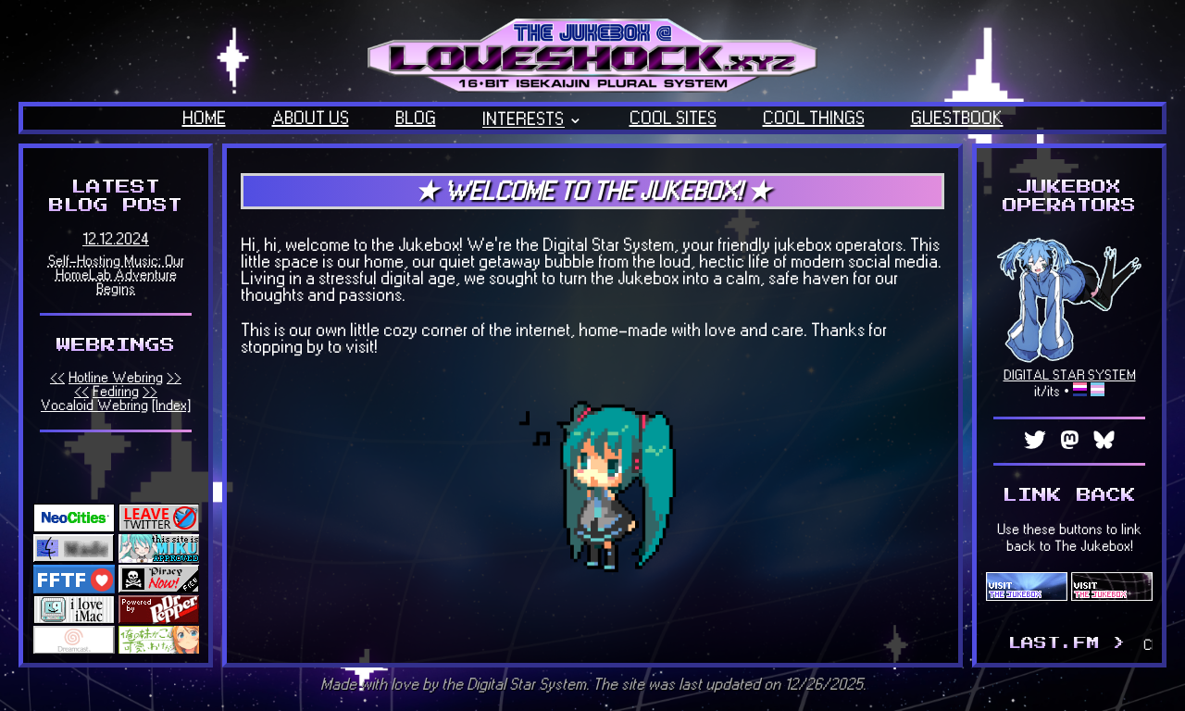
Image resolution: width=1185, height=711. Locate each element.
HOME (204, 118)
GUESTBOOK (957, 118)
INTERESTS (523, 119)
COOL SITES (673, 118)
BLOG (415, 118)
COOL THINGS (814, 118)
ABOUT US (310, 118)
